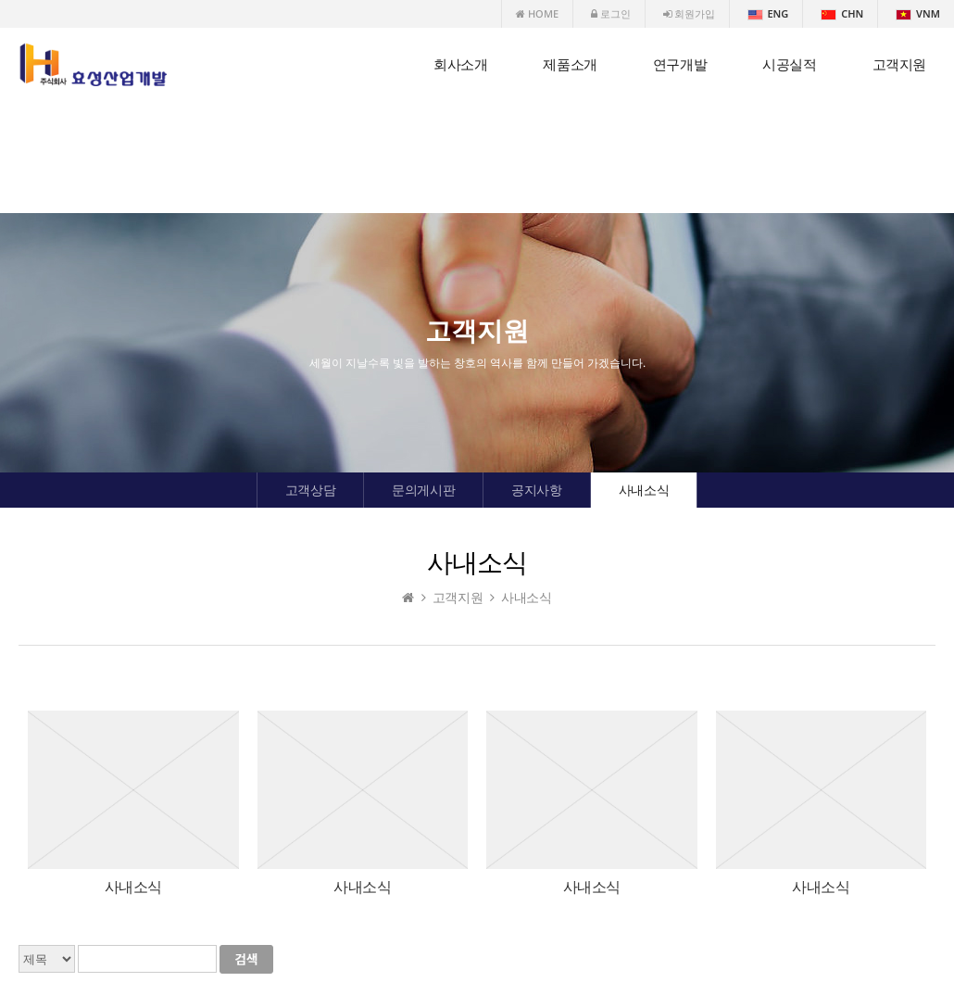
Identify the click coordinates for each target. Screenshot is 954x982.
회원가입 (689, 13)
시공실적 (789, 64)
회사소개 (460, 64)
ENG (768, 13)
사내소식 (644, 489)
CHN (842, 13)
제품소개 (569, 64)
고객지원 (899, 64)
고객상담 (310, 489)
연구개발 (680, 64)
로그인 (611, 13)
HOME (537, 13)
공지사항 (536, 489)
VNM (918, 13)
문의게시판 (423, 489)
